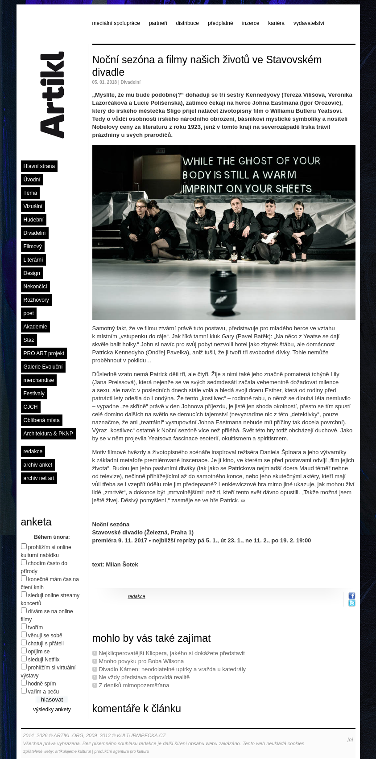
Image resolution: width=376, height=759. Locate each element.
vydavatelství (308, 23)
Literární (33, 260)
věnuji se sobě (45, 635)
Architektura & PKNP (48, 434)
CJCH (31, 407)
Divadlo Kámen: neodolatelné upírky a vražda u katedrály (172, 669)
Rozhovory (36, 300)
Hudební (34, 220)
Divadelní (35, 233)
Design (32, 273)
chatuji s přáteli (46, 643)
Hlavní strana (39, 166)
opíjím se (39, 651)
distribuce (187, 23)
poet (29, 313)
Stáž (29, 340)
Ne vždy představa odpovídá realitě (144, 677)
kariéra (276, 23)
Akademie (35, 327)
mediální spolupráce (116, 23)
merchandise (39, 380)
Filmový (33, 246)
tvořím (35, 627)
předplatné (220, 23)
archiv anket (38, 465)
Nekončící (35, 286)
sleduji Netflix (44, 659)
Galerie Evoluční (43, 367)
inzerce (251, 23)
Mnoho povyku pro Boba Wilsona (141, 661)
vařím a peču (43, 692)
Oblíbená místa (42, 420)
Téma (30, 193)
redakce (33, 451)
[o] (350, 739)
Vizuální (33, 206)
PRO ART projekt (44, 353)
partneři (158, 23)
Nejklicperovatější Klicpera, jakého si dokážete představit (172, 653)
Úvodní (32, 179)
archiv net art (39, 478)
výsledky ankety (52, 709)
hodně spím (42, 684)
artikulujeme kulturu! (73, 751)
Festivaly (34, 393)
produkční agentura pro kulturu (121, 751)
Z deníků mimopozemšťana (134, 685)
